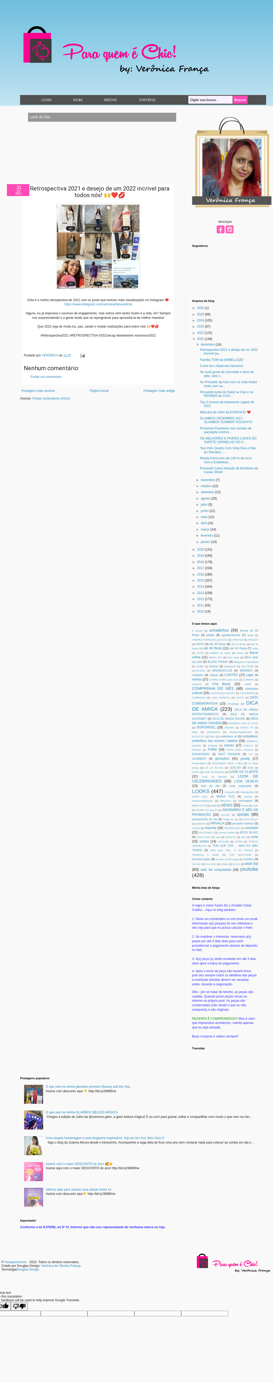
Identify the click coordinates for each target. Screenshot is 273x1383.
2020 (201, 549)
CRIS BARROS (221, 697)
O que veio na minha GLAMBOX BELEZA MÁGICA (82, 1112)
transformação (201, 859)
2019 (201, 555)
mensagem (245, 800)
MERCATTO (199, 805)
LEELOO (235, 767)
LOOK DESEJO (246, 781)
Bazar (240, 652)
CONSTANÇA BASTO (222, 693)
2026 (201, 308)
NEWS (227, 805)
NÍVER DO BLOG (206, 810)
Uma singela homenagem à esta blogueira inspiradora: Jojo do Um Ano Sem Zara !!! (105, 1138)
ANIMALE (237, 639)
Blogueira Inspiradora (246, 661)
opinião (243, 814)
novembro (208, 480)
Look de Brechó (214, 776)
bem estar (233, 657)
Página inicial (99, 391)
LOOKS (46, 100)
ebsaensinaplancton (240, 732)
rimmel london (227, 832)
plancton (201, 823)
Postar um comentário (45, 377)
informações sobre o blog (227, 763)
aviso (255, 648)
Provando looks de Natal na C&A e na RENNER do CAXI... (226, 394)
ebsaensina (213, 732)
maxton (248, 796)
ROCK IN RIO (249, 832)
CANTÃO (231, 675)
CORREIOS (199, 697)
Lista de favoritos (214, 771)
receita (196, 828)
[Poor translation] (19, 1306)
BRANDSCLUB (222, 670)
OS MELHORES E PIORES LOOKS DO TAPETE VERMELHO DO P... (228, 440)
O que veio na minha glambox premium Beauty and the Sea (88, 1087)
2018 (201, 562)
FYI (251, 754)
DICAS (77, 100)
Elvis (212, 736)
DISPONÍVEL (206, 727)
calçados (197, 675)
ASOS (200, 644)
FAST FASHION (229, 754)
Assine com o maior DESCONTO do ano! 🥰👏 (79, 1164)
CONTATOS (147, 100)
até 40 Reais (213, 648)
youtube (249, 869)
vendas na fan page (227, 859)
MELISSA (225, 800)
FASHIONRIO (201, 754)
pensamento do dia (204, 819)
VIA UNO (211, 864)
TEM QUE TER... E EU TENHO (231, 850)
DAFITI (240, 697)
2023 (201, 326)
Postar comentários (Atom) (51, 398)
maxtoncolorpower (202, 800)
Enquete (212, 745)
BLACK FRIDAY (218, 661)
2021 (201, 339)
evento (229, 745)
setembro (208, 492)
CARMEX (248, 679)
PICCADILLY (251, 819)
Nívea (245, 805)
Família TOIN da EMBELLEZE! (222, 360)
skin (243, 837)
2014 (201, 586)
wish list (251, 863)
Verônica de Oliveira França (60, 1266)
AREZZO (253, 639)
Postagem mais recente (38, 391)
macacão (230, 792)
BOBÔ (200, 666)
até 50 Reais (238, 648)
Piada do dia (230, 819)
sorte (254, 837)
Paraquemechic (15, 1262)
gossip (245, 758)
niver (255, 805)
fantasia (196, 749)
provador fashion (243, 823)
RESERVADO (232, 828)
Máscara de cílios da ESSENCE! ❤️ (225, 412)
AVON (200, 652)
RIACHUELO (206, 832)
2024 (201, 320)
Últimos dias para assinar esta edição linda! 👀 (79, 1189)
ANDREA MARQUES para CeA (210, 639)
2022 (201, 333)
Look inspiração (240, 785)
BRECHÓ (110, 100)
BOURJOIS (198, 670)
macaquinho (247, 792)
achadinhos (219, 630)
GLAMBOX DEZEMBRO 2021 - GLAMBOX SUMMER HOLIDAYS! (226, 420)
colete (247, 684)
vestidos (248, 859)
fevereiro (207, 535)
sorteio (204, 841)
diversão (229, 727)
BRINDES (246, 670)
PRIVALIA (218, 823)
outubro (206, 486)
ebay (195, 732)
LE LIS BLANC (214, 767)
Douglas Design (27, 1269)
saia (218, 837)
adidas (210, 635)
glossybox (222, 758)
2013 (201, 593)
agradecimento (230, 635)
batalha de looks (220, 652)
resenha (210, 828)
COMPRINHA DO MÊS (213, 688)
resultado (251, 828)
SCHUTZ (231, 837)
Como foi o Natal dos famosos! (221, 366)
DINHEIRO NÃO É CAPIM (243, 723)
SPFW (239, 841)
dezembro (208, 344)
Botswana (229, 666)
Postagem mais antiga (159, 391)
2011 (201, 605)
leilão (250, 767)
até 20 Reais (238, 644)
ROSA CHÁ (203, 837)
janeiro (206, 542)
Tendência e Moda (205, 854)
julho (204, 504)
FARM (212, 749)
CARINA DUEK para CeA (223, 679)
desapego (233, 703)
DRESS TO (246, 727)
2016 (201, 574)
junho (205, 511)
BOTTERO (248, 666)
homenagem (199, 763)
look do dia (210, 785)
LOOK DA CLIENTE (243, 772)
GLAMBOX (199, 758)
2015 (201, 580)
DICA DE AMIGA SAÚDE (228, 718)
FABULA (248, 745)
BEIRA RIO (215, 657)
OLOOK (225, 814)
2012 (201, 599)
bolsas (214, 666)
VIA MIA (196, 864)
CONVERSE (247, 693)
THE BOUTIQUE (240, 854)
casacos (196, 684)
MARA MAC (200, 796)
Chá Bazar (221, 684)
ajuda (250, 635)
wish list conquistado (216, 870)
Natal (213, 805)
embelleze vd (228, 736)
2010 (201, 611)
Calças (214, 675)
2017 (201, 568)
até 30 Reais (218, 644)
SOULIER (223, 841)
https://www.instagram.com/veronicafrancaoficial (98, 304)
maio (204, 517)
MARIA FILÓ (225, 796)
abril (204, 523)
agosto (206, 498)
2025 (201, 314)
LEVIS (195, 771)
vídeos (224, 864)
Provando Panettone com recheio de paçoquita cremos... (226, 430)
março (206, 529)
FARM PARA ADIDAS (239, 749)
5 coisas (197, 630)
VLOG (236, 864)
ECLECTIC (198, 736)
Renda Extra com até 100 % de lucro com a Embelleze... (226, 460)
